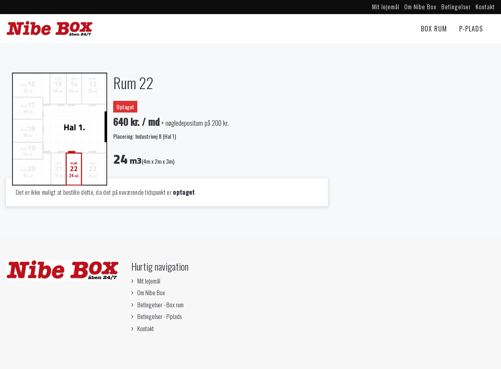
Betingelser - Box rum (160, 304)
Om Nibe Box (420, 6)
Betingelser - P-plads (159, 316)
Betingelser (456, 6)
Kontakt (485, 6)
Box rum (434, 28)
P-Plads (471, 28)
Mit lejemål (386, 6)
